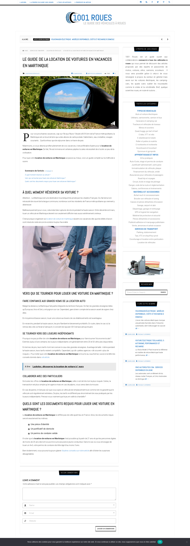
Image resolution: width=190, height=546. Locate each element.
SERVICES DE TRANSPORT (37, 51)
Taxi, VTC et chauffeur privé (146, 236)
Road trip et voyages (146, 178)
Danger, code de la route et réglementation (146, 185)
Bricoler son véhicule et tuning (146, 199)
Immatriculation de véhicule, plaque (146, 168)
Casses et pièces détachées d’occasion (146, 202)
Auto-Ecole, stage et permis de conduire (146, 161)
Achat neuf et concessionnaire (146, 195)
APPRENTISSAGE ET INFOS (146, 155)
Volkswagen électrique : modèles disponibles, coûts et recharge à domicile (82, 39)
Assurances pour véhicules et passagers (146, 175)
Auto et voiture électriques (41, 39)
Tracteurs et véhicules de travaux (146, 124)
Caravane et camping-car (146, 121)
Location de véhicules (53, 51)
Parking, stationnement (146, 232)
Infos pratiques (146, 158)
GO (137, 328)
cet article (45, 357)
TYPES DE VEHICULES (146, 111)
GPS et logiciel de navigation (146, 212)
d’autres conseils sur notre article (75, 451)
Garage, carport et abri (146, 205)
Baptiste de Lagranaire (94, 73)
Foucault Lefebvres (143, 334)
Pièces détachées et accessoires (146, 219)
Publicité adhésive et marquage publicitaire (146, 222)
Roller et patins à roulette (146, 141)
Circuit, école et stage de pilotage (146, 182)
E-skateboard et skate (146, 138)
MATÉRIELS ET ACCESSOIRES (146, 192)
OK (160, 542)
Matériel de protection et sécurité (146, 215)
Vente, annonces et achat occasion (146, 226)
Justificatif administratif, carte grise (146, 165)
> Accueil (23, 2)
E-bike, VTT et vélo (146, 135)
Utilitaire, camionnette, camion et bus (146, 118)
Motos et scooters (146, 128)
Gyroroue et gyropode (146, 151)
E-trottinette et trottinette (146, 145)
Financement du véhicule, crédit (146, 172)
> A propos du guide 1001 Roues (43, 2)
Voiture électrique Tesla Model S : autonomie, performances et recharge (150, 343)
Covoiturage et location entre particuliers (146, 239)
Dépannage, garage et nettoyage (146, 209)
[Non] (186, 542)
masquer (49, 171)
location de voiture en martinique (59, 219)
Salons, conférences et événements (146, 188)
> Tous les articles (66, 2)
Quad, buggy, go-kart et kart (146, 131)
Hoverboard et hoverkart (146, 148)
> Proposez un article (86, 2)
